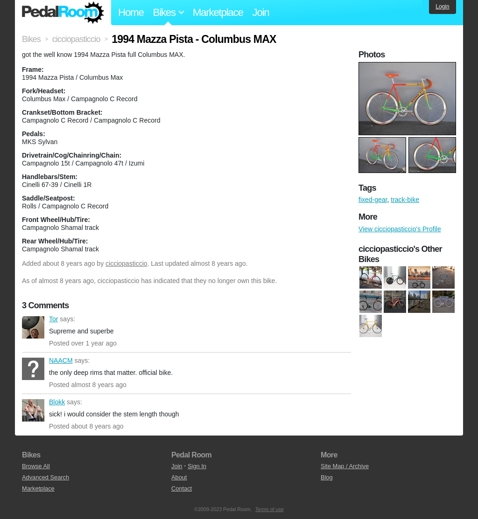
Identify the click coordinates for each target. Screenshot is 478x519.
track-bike (405, 199)
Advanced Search (45, 477)
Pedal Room (63, 12)
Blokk (33, 410)
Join (261, 12)
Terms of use (269, 509)
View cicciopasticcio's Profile (399, 229)
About (179, 477)
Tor (33, 327)
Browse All (36, 466)
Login (442, 6)
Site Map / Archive (345, 466)
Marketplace (218, 12)
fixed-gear (372, 199)
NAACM (33, 369)
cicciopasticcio (126, 263)
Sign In (197, 466)
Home (131, 12)
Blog (327, 477)
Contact (181, 488)
